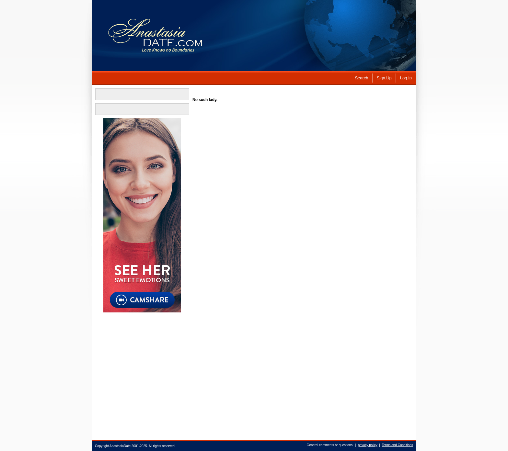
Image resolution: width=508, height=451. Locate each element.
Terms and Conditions (397, 445)
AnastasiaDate (120, 446)
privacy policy (367, 445)
